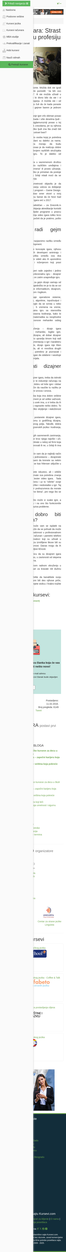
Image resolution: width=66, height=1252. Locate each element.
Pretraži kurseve (18, 64)
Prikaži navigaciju (16, 3)
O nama (55, 1219)
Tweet (39, 710)
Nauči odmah (11, 57)
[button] (59, 3)
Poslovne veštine (18, 17)
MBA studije (10, 36)
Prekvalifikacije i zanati (18, 43)
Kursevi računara (18, 29)
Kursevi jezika (18, 23)
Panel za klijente (40, 1219)
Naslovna (8, 10)
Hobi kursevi (18, 50)
